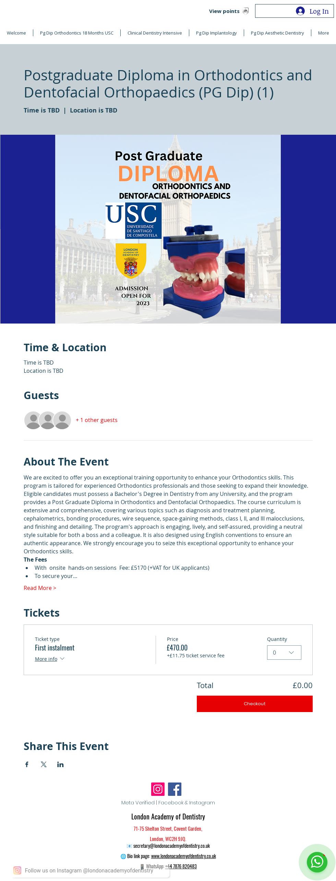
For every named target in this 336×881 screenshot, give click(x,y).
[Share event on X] (43, 764)
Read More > (40, 588)
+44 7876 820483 (181, 866)
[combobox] (284, 652)
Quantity (277, 639)
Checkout (255, 703)
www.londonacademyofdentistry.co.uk (183, 855)
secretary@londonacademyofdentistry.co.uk (171, 845)
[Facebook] (174, 789)
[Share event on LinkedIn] (60, 764)
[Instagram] (158, 789)
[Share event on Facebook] (27, 764)
